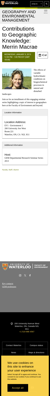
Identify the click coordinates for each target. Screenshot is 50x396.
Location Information (13, 112)
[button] (36, 3)
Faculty (4, 170)
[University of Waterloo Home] (9, 3)
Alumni (16, 170)
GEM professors (9, 286)
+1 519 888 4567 (26, 332)
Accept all (18, 388)
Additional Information (13, 145)
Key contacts (7, 283)
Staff (10, 170)
